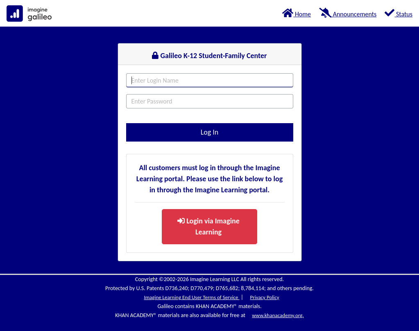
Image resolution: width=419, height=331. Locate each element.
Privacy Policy (264, 297)
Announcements (347, 13)
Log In (210, 132)
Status (398, 13)
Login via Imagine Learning (208, 226)
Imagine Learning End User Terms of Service (191, 297)
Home (296, 13)
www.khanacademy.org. (277, 315)
